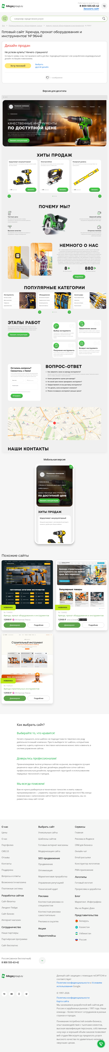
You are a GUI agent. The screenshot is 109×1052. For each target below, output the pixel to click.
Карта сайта (63, 1001)
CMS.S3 (5, 851)
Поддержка (7, 869)
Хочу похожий (18, 65)
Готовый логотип (84, 882)
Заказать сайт (91, 9)
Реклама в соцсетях (48, 921)
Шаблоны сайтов (47, 838)
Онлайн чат (81, 851)
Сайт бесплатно (10, 945)
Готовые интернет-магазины (53, 845)
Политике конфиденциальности (73, 982)
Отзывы (6, 857)
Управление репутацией (51, 882)
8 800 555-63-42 (89, 5)
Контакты (6, 863)
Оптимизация (45, 870)
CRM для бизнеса (83, 845)
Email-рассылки (83, 857)
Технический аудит (48, 889)
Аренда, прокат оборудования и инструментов (26, 615)
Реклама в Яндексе (84, 838)
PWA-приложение (84, 869)
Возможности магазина (14, 882)
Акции (42, 928)
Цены (4, 832)
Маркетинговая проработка (52, 876)
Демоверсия (15, 625)
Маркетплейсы (47, 935)
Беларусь (82, 921)
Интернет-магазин (11, 920)
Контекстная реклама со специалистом (50, 903)
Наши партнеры (10, 932)
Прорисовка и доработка (88, 889)
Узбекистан (83, 933)
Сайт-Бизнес (8, 913)
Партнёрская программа (14, 939)
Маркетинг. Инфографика (88, 901)
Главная (79, 832)
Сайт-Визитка (8, 901)
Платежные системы (12, 888)
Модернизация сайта (49, 851)
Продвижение (45, 864)
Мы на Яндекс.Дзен (85, 908)
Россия (80, 939)
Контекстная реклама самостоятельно (49, 913)
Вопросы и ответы (11, 876)
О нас (4, 838)
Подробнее (38, 625)
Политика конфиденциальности (73, 997)
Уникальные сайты (48, 832)
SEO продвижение (49, 858)
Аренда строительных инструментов (21, 688)
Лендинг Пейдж (10, 907)
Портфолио (7, 845)
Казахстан (82, 927)
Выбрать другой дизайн (42, 65)
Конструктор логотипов (87, 863)
